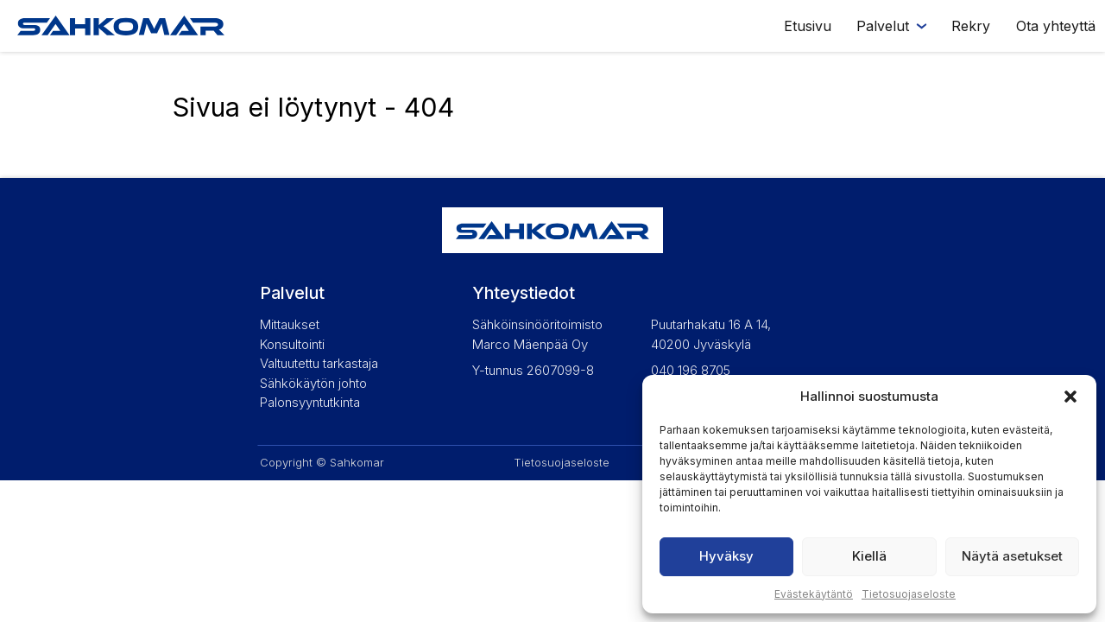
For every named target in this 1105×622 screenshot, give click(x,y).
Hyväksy (726, 556)
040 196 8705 (690, 370)
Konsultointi (292, 344)
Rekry (970, 26)
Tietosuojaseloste (909, 593)
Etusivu (807, 26)
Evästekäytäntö (813, 593)
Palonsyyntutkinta (310, 402)
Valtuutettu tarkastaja (319, 363)
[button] (1070, 396)
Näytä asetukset (1012, 556)
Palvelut (882, 26)
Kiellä (869, 556)
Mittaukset (289, 324)
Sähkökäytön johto (313, 383)
